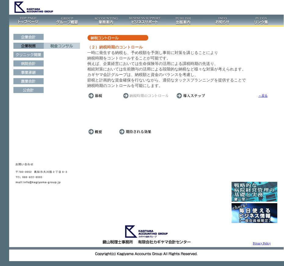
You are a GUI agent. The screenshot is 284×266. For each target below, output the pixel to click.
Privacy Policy (262, 243)
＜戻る (263, 95)
